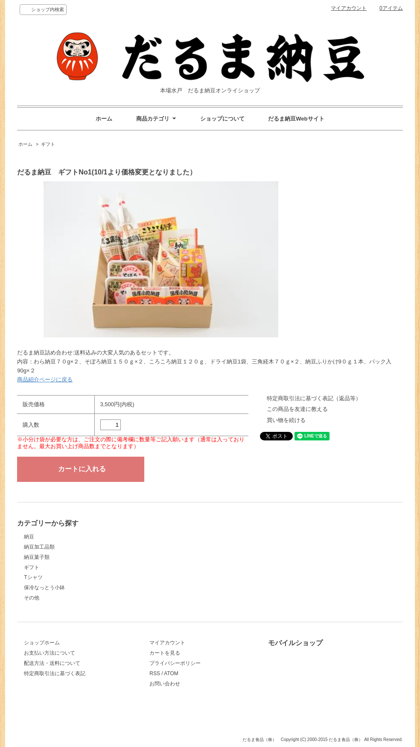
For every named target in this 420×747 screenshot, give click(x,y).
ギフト (48, 144)
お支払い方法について (49, 653)
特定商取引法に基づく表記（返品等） (314, 398)
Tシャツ (33, 577)
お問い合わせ (164, 684)
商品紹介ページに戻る (45, 379)
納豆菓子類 (37, 557)
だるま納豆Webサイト (296, 118)
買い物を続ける (286, 420)
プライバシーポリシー (175, 663)
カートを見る (164, 653)
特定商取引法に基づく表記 (54, 673)
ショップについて (222, 118)
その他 (31, 598)
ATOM (171, 673)
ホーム (104, 118)
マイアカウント (349, 8)
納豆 (29, 537)
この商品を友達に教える (297, 409)
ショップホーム (42, 643)
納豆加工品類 (39, 547)
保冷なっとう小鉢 (44, 588)
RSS (154, 673)
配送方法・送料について (52, 663)
